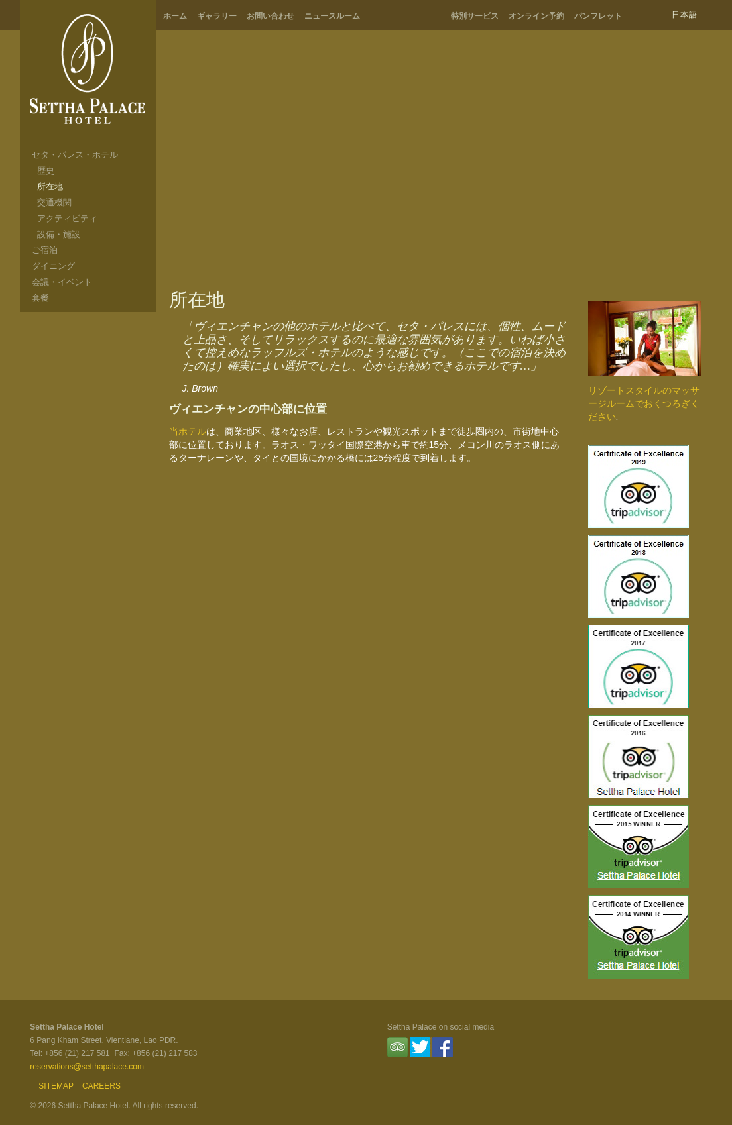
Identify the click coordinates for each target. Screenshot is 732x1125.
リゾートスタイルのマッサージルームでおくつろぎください (644, 403)
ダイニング (53, 266)
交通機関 (54, 202)
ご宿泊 (45, 250)
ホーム (175, 16)
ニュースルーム (332, 16)
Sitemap (56, 1086)
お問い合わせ (270, 16)
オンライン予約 (536, 16)
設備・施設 (58, 234)
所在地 (50, 186)
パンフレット (598, 16)
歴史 (45, 171)
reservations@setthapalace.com (87, 1066)
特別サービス (475, 16)
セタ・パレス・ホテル (75, 155)
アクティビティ (67, 218)
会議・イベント (62, 282)
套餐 (40, 298)
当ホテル (187, 431)
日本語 (685, 14)
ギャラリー (217, 16)
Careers (101, 1086)
